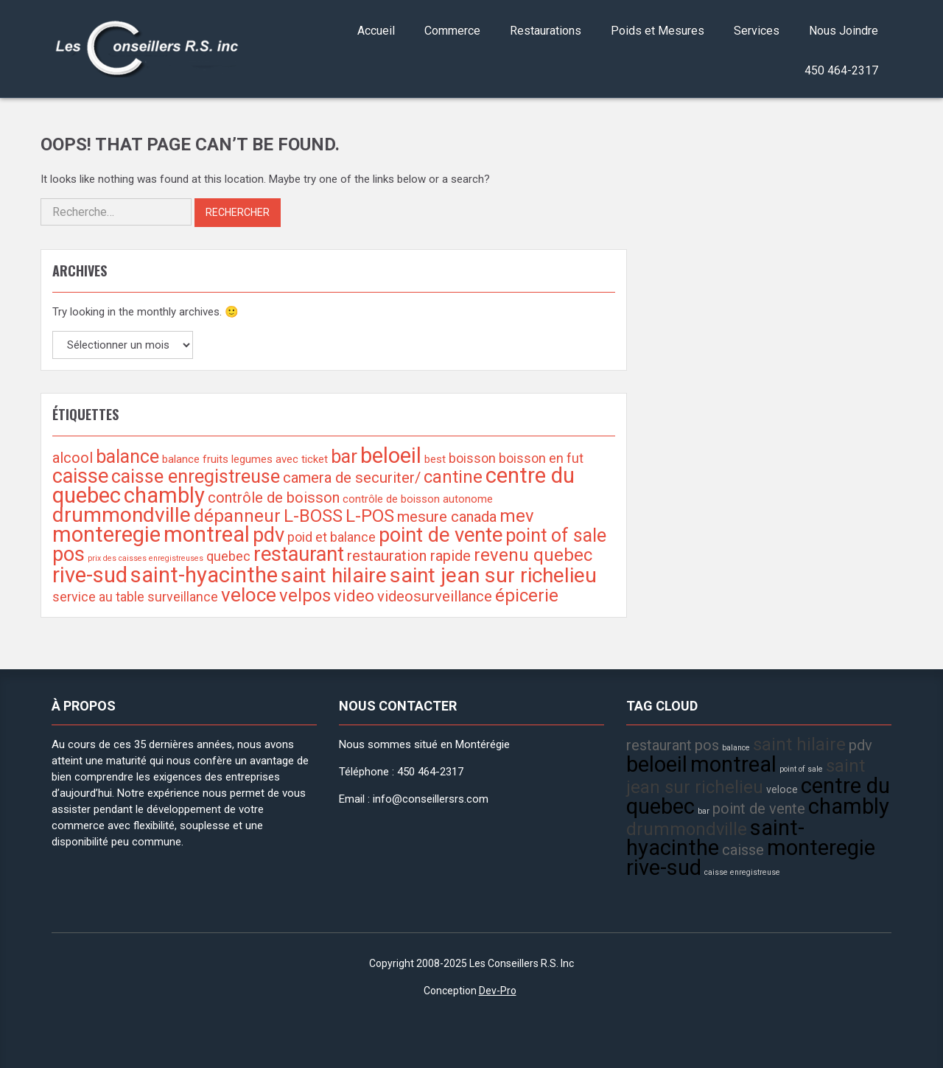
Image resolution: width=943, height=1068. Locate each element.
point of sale (801, 769)
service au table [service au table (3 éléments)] (98, 596)
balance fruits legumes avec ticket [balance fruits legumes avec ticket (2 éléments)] (245, 459)
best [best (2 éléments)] (435, 459)
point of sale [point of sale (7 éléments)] (555, 535)
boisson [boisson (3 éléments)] (472, 458)
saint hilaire (799, 744)
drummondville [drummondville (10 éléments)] (121, 515)
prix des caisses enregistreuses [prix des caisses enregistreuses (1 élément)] (145, 558)
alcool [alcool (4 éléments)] (72, 458)
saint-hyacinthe (715, 837)
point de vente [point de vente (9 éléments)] (440, 535)
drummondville (686, 829)
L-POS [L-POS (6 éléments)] (370, 516)
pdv (860, 745)
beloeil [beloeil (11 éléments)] (390, 455)
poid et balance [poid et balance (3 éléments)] (331, 537)
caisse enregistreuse (742, 872)
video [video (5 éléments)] (354, 595)
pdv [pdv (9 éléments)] (268, 535)
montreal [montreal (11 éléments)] (207, 534)
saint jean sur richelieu (745, 776)
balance (736, 748)
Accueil (376, 31)
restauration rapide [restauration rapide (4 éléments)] (409, 556)
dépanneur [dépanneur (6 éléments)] (237, 516)
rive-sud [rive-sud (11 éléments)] (89, 574)
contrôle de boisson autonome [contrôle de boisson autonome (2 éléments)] (418, 499)
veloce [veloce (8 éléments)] (248, 595)
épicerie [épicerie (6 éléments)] (526, 595)
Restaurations (545, 31)
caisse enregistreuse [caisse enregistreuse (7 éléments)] (195, 476)
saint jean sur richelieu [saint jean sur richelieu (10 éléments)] (493, 575)
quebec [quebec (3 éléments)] (228, 556)
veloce (782, 789)
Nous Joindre (843, 31)
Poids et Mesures (657, 31)
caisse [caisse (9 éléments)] (80, 476)
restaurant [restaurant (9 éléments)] (298, 554)
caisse (743, 850)
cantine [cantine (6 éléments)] (453, 477)
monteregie (821, 847)
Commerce (452, 31)
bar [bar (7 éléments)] (344, 456)
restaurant (659, 745)
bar (703, 811)
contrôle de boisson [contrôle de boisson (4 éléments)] (274, 497)
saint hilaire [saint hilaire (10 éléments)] (334, 575)
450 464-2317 (841, 70)
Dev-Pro (497, 991)
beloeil (656, 764)
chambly (848, 806)
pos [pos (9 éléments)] (68, 554)
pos (707, 745)
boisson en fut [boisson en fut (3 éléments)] (541, 458)
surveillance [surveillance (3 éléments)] (182, 596)
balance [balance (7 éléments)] (127, 456)
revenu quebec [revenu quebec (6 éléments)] (533, 555)
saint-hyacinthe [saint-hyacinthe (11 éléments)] (204, 574)
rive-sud (663, 867)
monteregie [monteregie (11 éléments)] (106, 534)
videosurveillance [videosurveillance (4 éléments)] (434, 596)
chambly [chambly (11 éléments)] (164, 495)
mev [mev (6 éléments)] (516, 516)
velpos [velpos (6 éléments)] (305, 595)
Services (756, 31)
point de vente (758, 808)
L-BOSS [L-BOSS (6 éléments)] (313, 516)
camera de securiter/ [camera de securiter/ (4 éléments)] (352, 477)
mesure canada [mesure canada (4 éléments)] (447, 517)
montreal (733, 764)
